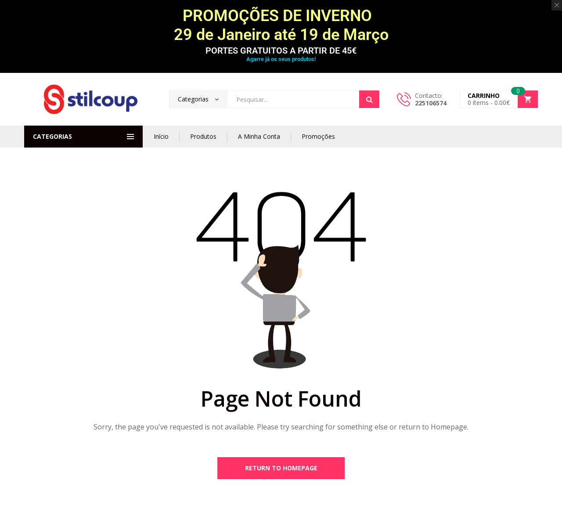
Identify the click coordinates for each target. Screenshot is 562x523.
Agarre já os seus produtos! (281, 59)
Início (161, 136)
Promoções (318, 136)
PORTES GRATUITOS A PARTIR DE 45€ (281, 50)
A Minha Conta (259, 136)
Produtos (203, 136)
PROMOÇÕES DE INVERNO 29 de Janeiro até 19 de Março (281, 25)
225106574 (431, 103)
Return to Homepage (281, 468)
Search (369, 99)
